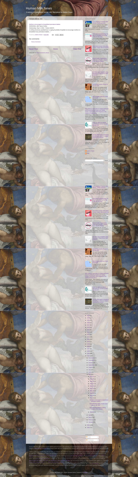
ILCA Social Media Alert (92, 455)
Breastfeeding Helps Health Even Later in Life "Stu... (98, 404)
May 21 (92, 383)
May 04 (92, 398)
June (89, 372)
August (90, 367)
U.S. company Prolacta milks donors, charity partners (100, 22)
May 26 (92, 379)
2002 (88, 427)
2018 (88, 322)
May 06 (92, 393)
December (91, 358)
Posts (88, 437)
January (90, 422)
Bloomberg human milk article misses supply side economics (101, 46)
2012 (88, 337)
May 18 (92, 386)
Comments (89, 440)
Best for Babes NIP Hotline (43, 458)
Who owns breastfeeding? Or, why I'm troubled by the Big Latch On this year (100, 35)
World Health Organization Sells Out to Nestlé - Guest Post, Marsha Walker (100, 60)
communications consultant (40, 448)
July (89, 369)
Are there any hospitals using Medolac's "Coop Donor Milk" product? (100, 73)
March (90, 417)
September (91, 365)
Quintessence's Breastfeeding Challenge (60, 460)
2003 (88, 425)
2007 (88, 348)
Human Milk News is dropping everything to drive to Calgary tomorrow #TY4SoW (101, 136)
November (91, 360)
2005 (88, 353)
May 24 (92, 381)
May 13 (92, 390)
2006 (88, 351)
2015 (88, 329)
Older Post (77, 49)
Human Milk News (39, 8)
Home (55, 49)
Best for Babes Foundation (76, 455)
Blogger (85, 472)
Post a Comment (35, 42)
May (89, 374)
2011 (88, 339)
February (91, 419)
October (90, 362)
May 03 (92, 412)
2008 (88, 346)
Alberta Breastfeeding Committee (56, 462)
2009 (88, 344)
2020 (88, 318)
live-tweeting (95, 463)
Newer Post (33, 49)
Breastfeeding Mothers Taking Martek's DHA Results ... (98, 408)
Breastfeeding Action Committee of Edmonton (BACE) (42, 455)
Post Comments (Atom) (43, 52)
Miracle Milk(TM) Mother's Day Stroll (38, 460)
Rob (88, 153)
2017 (88, 325)
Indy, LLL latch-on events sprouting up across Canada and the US (100, 124)
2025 (88, 315)
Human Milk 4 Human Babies (36, 462)
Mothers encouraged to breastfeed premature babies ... (99, 400)
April (89, 415)
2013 (88, 334)
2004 (88, 355)
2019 (88, 320)
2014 (88, 332)
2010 (88, 341)
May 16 (92, 388)
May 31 (92, 376)
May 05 (92, 395)
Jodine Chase (90, 151)
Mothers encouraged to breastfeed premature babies (44, 24)
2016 (88, 327)
